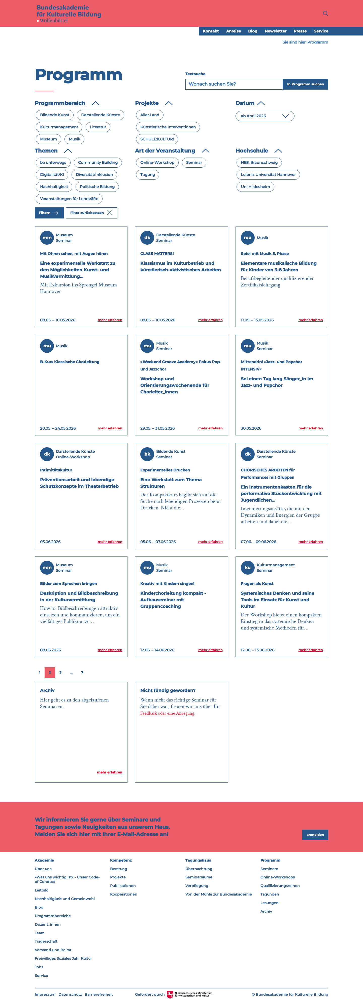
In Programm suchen (305, 84)
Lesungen (269, 903)
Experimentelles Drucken (175, 470)
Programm (270, 860)
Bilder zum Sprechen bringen (80, 583)
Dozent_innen (48, 924)
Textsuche (195, 74)
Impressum (45, 994)
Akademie (44, 860)
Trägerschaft (46, 941)
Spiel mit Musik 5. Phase (274, 253)
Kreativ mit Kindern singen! (178, 583)
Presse (300, 31)
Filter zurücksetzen (91, 213)
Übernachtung (198, 869)
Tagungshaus (198, 860)
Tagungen (269, 894)
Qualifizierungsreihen (280, 886)
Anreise (233, 31)
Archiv (266, 911)
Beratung (118, 869)
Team (40, 933)
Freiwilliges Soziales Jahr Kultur (63, 958)
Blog (252, 31)
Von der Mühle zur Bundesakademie (218, 894)
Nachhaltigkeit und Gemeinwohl (65, 899)
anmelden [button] (315, 835)
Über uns (43, 869)
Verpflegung (196, 886)
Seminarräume (198, 877)
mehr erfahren (105, 319)
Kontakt (211, 31)
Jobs (39, 967)
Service (321, 31)
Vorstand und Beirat (53, 950)
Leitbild (42, 890)
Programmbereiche (53, 916)
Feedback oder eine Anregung (171, 713)
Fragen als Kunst (264, 583)
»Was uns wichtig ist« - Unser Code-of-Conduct (67, 879)
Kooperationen (123, 894)
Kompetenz (121, 860)
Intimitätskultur (62, 470)
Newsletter (275, 31)
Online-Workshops (277, 877)
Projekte (118, 877)
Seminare (269, 869)
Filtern (48, 213)
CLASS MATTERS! (163, 253)
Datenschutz (70, 994)
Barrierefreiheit (99, 994)
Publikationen (123, 886)
